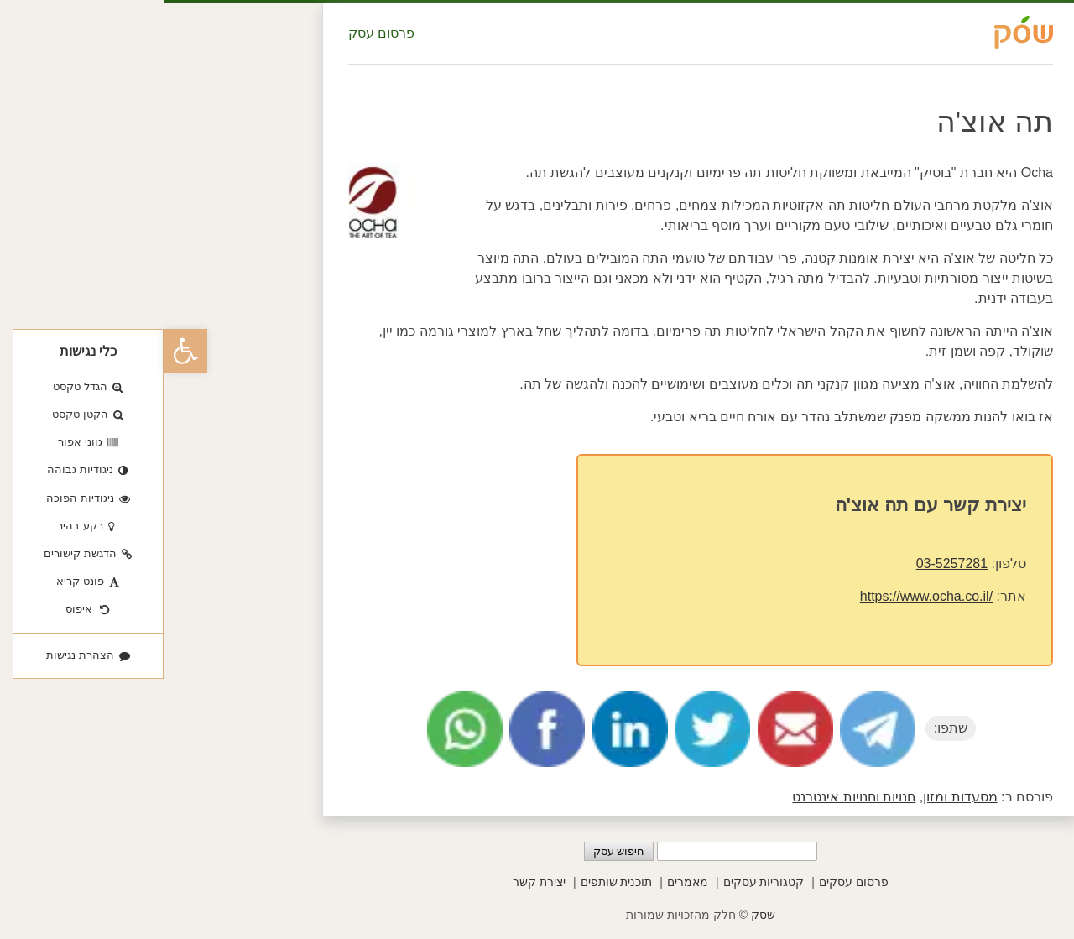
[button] (22, 351)
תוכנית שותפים (453, 882)
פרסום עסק (218, 33)
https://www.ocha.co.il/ (762, 596)
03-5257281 (788, 563)
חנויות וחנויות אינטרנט (690, 797)
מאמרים (524, 882)
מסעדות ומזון (796, 797)
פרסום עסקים (690, 882)
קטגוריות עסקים (600, 882)
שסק (599, 914)
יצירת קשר (375, 882)
